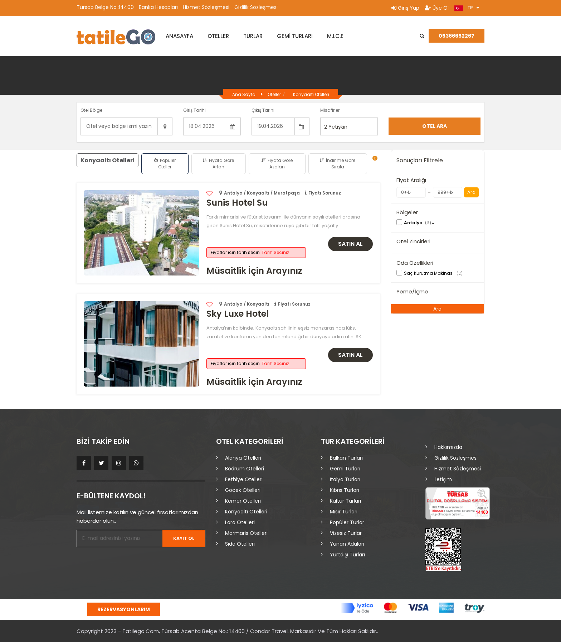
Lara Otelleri (240, 522)
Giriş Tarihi (194, 110)
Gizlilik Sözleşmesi (256, 7)
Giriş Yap (405, 7)
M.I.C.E (335, 36)
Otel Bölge (91, 110)
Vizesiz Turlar (346, 533)
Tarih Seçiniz (275, 252)
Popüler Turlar (347, 522)
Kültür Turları (345, 500)
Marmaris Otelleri (246, 533)
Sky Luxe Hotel (237, 314)
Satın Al (350, 244)
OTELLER (218, 36)
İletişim (443, 479)
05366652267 (456, 35)
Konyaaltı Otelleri (311, 94)
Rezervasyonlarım (123, 609)
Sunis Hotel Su (237, 203)
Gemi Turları (345, 468)
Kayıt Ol (182, 538)
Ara (471, 192)
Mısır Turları (343, 511)
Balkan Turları (346, 457)
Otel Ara (434, 126)
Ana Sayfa (243, 94)
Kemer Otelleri (243, 500)
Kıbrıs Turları (344, 490)
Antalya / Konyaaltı (246, 304)
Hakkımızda (448, 447)
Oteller (274, 94)
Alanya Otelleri (243, 457)
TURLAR (253, 36)
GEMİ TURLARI (295, 36)
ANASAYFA (179, 36)
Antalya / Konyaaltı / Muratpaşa (262, 193)
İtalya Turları (345, 479)
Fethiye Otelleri (244, 479)
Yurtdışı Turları (347, 554)
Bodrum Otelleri (244, 468)
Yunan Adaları (347, 543)
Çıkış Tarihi (263, 110)
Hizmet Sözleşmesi (206, 7)
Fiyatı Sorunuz (324, 193)
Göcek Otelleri (242, 490)
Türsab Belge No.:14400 (105, 7)
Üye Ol (437, 7)
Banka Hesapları (158, 7)
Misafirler (330, 110)
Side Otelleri (240, 543)
